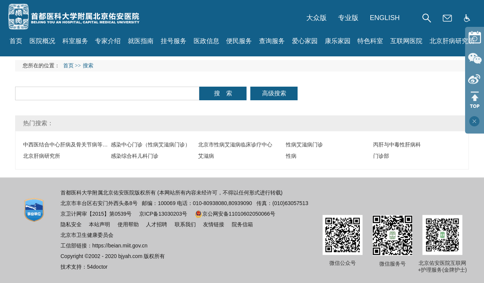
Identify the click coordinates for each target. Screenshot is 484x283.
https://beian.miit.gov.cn (119, 246)
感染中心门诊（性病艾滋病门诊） (150, 145)
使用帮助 (128, 224)
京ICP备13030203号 (163, 214)
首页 (15, 41)
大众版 (316, 18)
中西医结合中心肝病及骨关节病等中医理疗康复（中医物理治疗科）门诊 (107, 145)
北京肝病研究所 (41, 156)
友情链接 (213, 224)
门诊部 (381, 156)
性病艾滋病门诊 (304, 145)
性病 (291, 156)
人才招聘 (156, 224)
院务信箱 (242, 224)
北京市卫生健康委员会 (86, 235)
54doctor (97, 267)
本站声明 (99, 224)
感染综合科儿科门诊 (134, 156)
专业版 (348, 18)
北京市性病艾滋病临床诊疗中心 (235, 145)
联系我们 (185, 224)
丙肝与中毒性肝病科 (397, 145)
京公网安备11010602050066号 (235, 214)
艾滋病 (206, 156)
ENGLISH (385, 18)
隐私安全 (71, 224)
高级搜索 (274, 93)
